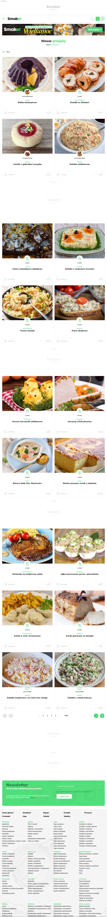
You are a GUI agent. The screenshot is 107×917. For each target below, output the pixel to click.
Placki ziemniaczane (35, 831)
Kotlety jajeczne (84, 906)
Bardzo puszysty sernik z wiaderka (79, 483)
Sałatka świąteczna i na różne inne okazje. (27, 697)
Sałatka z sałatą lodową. (80, 697)
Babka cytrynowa (60, 866)
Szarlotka (5, 859)
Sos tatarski (58, 871)
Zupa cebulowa (59, 848)
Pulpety (30, 826)
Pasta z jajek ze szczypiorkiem (38, 884)
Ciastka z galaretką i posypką (27, 164)
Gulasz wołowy (7, 913)
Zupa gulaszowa (59, 841)
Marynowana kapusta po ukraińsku (91, 888)
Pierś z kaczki (32, 824)
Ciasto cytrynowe (8, 871)
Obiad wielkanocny (60, 856)
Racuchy (5, 829)
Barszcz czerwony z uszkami (88, 854)
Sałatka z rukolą (84, 836)
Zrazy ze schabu (33, 841)
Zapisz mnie (64, 796)
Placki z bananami (8, 843)
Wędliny (79, 419)
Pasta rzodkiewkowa (35, 888)
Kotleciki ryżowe (33, 871)
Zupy (27, 481)
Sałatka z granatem (86, 843)
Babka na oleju (7, 861)
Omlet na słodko (7, 826)
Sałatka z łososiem (85, 829)
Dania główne (79, 100)
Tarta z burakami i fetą (87, 909)
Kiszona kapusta (84, 881)
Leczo (4, 906)
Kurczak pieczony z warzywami (38, 868)
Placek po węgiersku (9, 909)
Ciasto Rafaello (7, 863)
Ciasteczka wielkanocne (62, 861)
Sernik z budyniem (8, 854)
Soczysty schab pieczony (80, 421)
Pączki (4, 881)
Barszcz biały (58, 834)
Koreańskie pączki (8, 893)
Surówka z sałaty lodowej (88, 826)
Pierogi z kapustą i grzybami (89, 866)
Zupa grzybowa (84, 859)
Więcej (32, 797)
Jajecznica (5, 824)
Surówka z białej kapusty (87, 846)
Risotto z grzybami (34, 861)
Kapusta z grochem (85, 861)
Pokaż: (53, 44)
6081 (66, 716)
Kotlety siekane (33, 834)
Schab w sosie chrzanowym (27, 636)
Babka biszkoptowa (27, 102)
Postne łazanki (27, 330)
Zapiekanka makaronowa (36, 838)
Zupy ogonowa (59, 824)
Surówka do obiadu (85, 824)
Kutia (81, 871)
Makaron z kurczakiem (35, 829)
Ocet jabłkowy (84, 884)
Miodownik (6, 873)
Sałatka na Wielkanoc (86, 838)
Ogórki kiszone (84, 886)
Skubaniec (5, 875)
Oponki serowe (7, 886)
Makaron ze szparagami (36, 886)
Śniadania (27, 813)
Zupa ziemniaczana (60, 836)
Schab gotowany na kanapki (79, 636)
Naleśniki (5, 834)
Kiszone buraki (84, 891)
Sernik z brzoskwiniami (35, 891)
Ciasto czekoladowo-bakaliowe (27, 269)
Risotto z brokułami (34, 863)
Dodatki (79, 328)
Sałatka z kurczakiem (86, 831)
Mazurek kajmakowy (61, 884)
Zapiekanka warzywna (61, 913)
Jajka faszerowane (60, 854)
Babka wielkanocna (60, 863)
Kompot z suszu (84, 868)
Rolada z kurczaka (85, 911)
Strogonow (5, 911)
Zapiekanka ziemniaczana (63, 911)
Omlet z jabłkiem (8, 836)
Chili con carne (7, 916)
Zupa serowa (58, 838)
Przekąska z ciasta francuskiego (90, 913)
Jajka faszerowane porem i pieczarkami (80, 574)
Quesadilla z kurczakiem (87, 916)
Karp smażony (84, 863)
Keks (80, 873)
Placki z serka (7, 838)
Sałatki (79, 162)
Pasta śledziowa (79, 330)
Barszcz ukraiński (59, 831)
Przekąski (27, 419)
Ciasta (27, 100)
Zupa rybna (83, 856)
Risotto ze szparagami (35, 866)
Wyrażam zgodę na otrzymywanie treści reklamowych (74, 792)
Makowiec (5, 866)
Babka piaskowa (59, 868)
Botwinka (31, 881)
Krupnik (30, 856)
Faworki (5, 884)
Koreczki (5, 891)
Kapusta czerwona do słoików (89, 893)
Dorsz (30, 836)
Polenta (30, 873)
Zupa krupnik (58, 829)
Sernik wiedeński (33, 893)
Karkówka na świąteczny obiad (27, 574)
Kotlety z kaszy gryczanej (36, 859)
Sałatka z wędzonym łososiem (79, 269)
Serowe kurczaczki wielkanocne (27, 421)
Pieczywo (88, 813)
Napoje (46, 813)
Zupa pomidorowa (60, 846)
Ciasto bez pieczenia (9, 868)
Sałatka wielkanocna (80, 164)
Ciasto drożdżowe (8, 856)
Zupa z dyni (58, 826)
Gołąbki (30, 854)
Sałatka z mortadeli (86, 841)
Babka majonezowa (60, 886)
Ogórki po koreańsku (86, 898)
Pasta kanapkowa (8, 831)
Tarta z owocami (59, 881)
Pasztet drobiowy (59, 859)
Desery (27, 162)
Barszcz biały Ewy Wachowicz (27, 483)
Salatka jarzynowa (85, 834)
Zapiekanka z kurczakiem (62, 909)
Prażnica (5, 846)
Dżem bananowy (85, 896)
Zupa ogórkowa (59, 843)
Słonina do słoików (85, 900)
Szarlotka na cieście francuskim (13, 888)
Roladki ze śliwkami (79, 102)
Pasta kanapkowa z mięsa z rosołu (14, 841)
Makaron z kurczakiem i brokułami (39, 906)
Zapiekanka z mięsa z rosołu (63, 916)
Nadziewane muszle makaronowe (39, 913)
